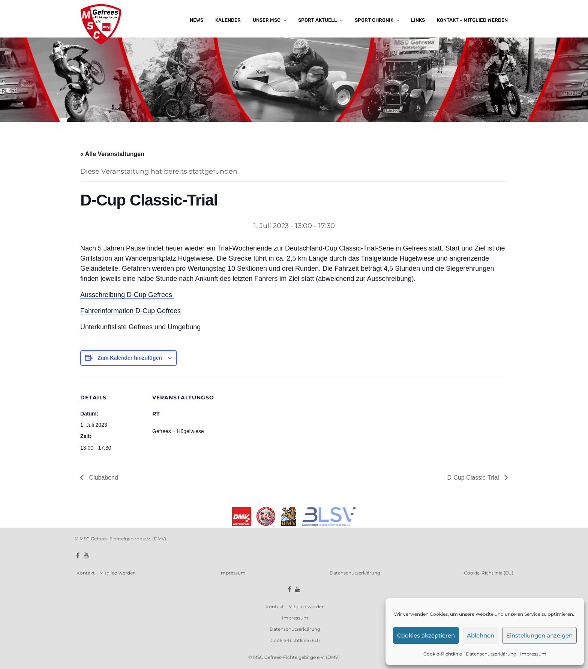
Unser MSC (266, 20)
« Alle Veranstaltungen (112, 154)
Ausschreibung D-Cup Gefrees (127, 294)
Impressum (533, 654)
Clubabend (102, 477)
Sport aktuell (317, 20)
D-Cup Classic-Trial (474, 477)
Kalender (228, 20)
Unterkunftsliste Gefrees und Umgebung (140, 327)
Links (418, 20)
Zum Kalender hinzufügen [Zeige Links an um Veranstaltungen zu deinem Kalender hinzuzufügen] (130, 358)
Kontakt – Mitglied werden (472, 20)
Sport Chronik (374, 20)
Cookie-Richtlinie (442, 654)
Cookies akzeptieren (426, 635)
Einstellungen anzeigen (539, 635)
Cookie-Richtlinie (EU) (488, 573)
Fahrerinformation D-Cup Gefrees (130, 311)
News (196, 20)
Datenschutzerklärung (491, 654)
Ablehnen (480, 635)
